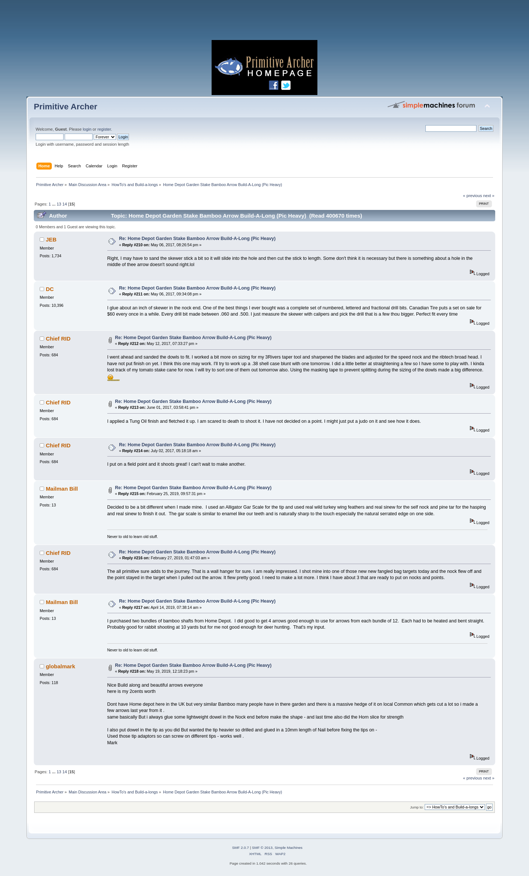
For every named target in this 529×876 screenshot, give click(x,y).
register (104, 129)
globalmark (60, 666)
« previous (472, 195)
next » (488, 195)
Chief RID (58, 338)
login (87, 129)
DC (50, 289)
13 (59, 204)
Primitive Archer (65, 106)
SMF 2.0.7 (240, 848)
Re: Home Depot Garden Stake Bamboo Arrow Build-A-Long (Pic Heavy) (197, 238)
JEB (51, 239)
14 (64, 204)
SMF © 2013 (262, 848)
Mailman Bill (62, 489)
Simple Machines (288, 848)
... (54, 204)
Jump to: (417, 807)
